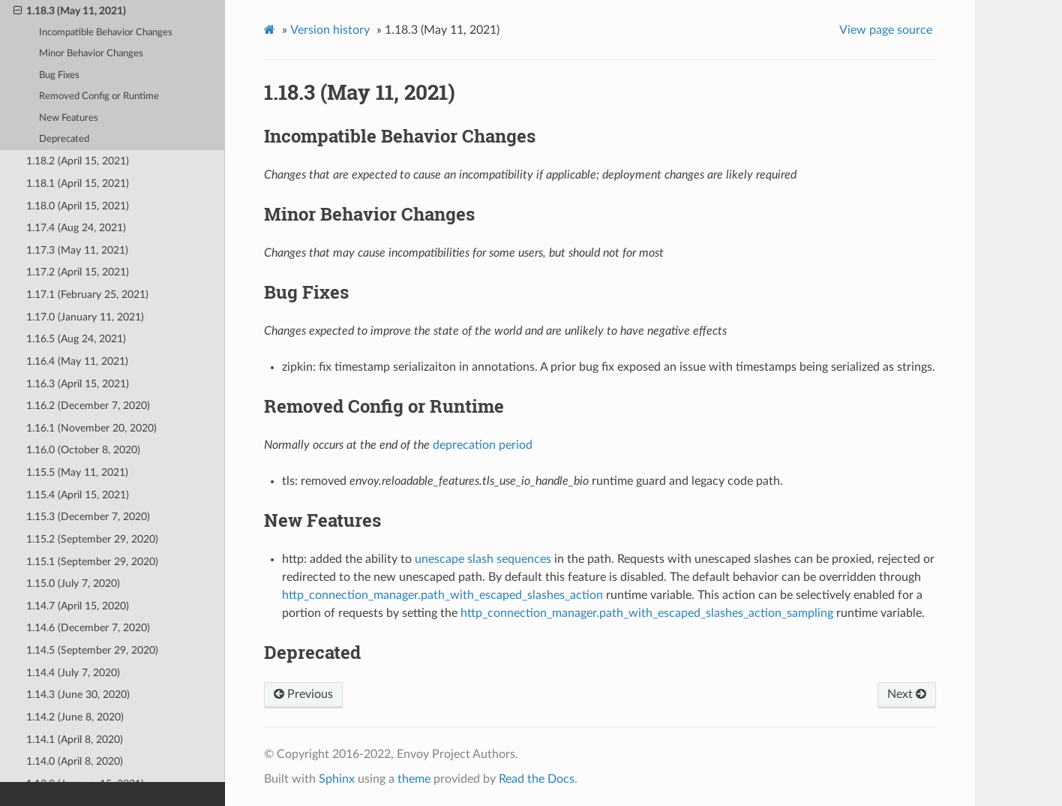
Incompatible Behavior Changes (105, 33)
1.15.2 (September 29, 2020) (92, 539)
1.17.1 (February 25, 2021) (87, 294)
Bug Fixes (59, 75)
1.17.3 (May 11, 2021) (77, 250)
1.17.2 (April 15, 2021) (77, 272)
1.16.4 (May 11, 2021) (77, 361)
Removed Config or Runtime (99, 96)
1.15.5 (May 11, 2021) (77, 472)
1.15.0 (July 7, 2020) (73, 583)
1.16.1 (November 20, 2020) (91, 428)
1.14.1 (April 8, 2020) (74, 739)
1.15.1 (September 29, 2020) (92, 561)
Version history (330, 30)
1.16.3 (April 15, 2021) (77, 383)
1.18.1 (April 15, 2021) (77, 183)
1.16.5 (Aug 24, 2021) (76, 338)
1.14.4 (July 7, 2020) (73, 672)
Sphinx (337, 779)
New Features (68, 118)
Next (906, 694)
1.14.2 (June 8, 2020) (75, 717)
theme (414, 779)
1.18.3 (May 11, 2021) (70, 11)
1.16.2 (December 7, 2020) (88, 405)
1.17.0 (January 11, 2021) (85, 317)
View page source (885, 30)
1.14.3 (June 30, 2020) (78, 694)
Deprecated (64, 139)
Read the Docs (536, 779)
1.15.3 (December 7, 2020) (88, 516)
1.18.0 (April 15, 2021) (77, 206)
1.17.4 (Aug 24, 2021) (76, 227)
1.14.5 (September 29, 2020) (92, 650)
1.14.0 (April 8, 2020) (74, 761)
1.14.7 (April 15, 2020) (77, 606)
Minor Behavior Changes (91, 54)
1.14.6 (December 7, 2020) (88, 627)
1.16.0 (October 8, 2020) (83, 450)
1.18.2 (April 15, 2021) (77, 161)
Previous (303, 694)
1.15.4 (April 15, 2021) (77, 495)
